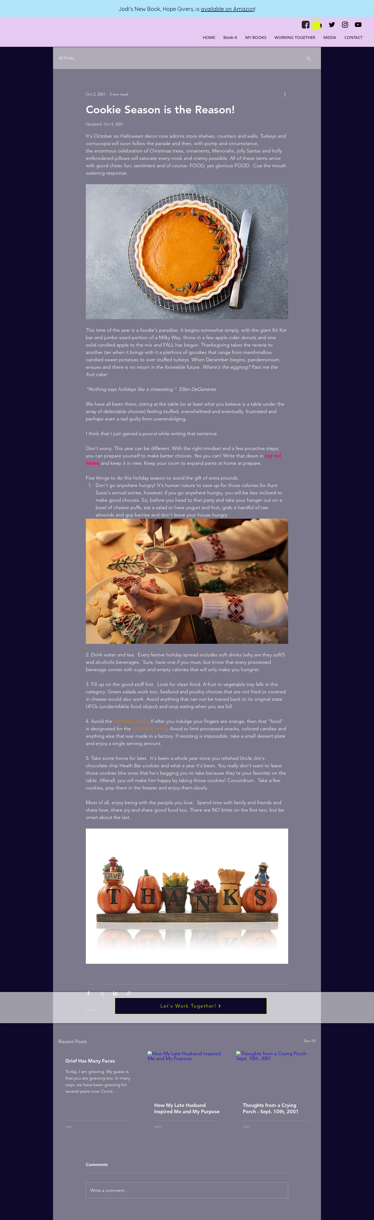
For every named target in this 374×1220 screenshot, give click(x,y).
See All (309, 1040)
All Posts (66, 58)
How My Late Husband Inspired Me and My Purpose (187, 1108)
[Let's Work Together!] (191, 1006)
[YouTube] (358, 25)
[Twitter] (332, 25)
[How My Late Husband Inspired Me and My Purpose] (187, 1073)
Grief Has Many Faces (90, 1061)
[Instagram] (345, 25)
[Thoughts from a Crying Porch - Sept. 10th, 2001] (275, 1073)
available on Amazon (228, 8)
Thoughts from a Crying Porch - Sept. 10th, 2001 (271, 1108)
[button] (316, 23)
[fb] (306, 25)
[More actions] (285, 94)
